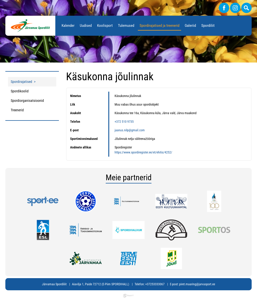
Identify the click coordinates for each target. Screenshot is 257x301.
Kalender (68, 25)
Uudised (86, 25)
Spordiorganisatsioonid (27, 100)
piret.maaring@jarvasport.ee (197, 284)
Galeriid (190, 25)
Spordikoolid (20, 91)
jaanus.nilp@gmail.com (130, 130)
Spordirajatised (21, 81)
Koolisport (105, 25)
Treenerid (17, 110)
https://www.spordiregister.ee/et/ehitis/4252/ (143, 152)
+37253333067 (155, 284)
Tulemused (126, 25)
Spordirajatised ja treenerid (159, 25)
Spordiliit (208, 25)
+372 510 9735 (124, 121)
